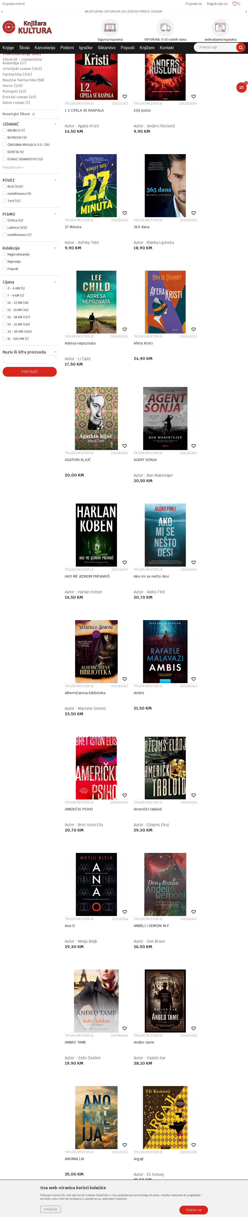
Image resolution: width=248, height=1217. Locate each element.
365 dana (73, 267)
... (154, 971)
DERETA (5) (15, 206)
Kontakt (92, 1026)
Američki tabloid (141, 596)
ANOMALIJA (74, 815)
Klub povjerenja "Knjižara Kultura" (113, 1032)
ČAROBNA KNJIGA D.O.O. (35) (28, 199)
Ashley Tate (212, 172)
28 (165, 971)
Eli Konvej (148, 830)
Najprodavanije (18, 308)
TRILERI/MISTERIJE (22, 107)
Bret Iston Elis (90, 611)
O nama (91, 1005)
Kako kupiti (177, 1019)
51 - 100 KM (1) (18, 393)
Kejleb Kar (211, 721)
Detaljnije (50, 1209)
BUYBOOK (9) (17, 191)
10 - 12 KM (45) (18, 357)
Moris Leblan (213, 830)
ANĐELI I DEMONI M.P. (83, 705)
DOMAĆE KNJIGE (75, 58)
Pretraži (29, 425)
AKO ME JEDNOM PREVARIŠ (211, 376)
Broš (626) (15, 240)
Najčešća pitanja (182, 1072)
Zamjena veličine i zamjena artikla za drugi (204, 1046)
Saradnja (92, 1019)
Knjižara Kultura (14, 58)
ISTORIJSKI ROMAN (22, 122)
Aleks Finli (87, 501)
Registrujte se (217, 4)
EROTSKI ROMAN (19, 150)
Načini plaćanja (181, 1026)
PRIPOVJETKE (17, 85)
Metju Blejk (211, 611)
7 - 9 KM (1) (15, 349)
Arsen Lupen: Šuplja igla (85, 925)
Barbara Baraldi (216, 940)
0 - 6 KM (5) (16, 342)
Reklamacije (178, 1052)
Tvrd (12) (14, 255)
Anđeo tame (199, 705)
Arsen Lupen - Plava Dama (211, 815)
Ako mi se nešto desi (82, 486)
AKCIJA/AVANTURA (20, 102)
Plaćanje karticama (184, 1032)
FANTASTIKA (17, 128)
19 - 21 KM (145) (18, 378)
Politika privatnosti (184, 1012)
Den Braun (87, 721)
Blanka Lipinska (91, 282)
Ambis (194, 486)
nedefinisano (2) (19, 289)
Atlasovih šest (139, 925)
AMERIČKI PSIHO (79, 596)
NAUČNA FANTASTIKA (23, 133)
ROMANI (98, 58)
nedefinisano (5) (19, 247)
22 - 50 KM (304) (19, 385)
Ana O (194, 596)
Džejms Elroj (151, 611)
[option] (124, 11)
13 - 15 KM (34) (17, 364)
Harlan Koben (214, 392)
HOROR (13, 139)
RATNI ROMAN (16, 156)
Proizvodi (36, 58)
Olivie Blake (150, 940)
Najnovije (14, 315)
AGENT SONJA (138, 376)
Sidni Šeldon (151, 721)
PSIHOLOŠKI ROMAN (21, 96)
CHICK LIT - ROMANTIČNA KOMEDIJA (22, 115)
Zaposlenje (94, 1012)
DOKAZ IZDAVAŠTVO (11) (25, 213)
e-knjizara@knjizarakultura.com (30, 1047)
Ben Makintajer (153, 392)
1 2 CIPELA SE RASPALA (84, 157)
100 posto (135, 157)
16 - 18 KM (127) (18, 371)
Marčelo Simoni (154, 501)
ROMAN (14, 79)
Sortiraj (208, 67)
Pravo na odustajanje (185, 1066)
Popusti (12, 323)
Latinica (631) (17, 281)
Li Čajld (146, 282)
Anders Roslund (154, 172)
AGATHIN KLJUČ (78, 376)
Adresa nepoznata (142, 267)
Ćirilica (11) (15, 274)
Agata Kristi (88, 172)
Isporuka (175, 1039)
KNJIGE (53, 58)
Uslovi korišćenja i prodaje (190, 1005)
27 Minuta (197, 157)
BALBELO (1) (16, 184)
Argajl (132, 815)
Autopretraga (185, 67)
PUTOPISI (14, 145)
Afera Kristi (198, 267)
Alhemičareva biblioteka (147, 486)
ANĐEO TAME (137, 705)
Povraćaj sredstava (184, 1059)
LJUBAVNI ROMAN (21, 90)
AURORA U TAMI (202, 925)
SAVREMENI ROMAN (123, 58)
